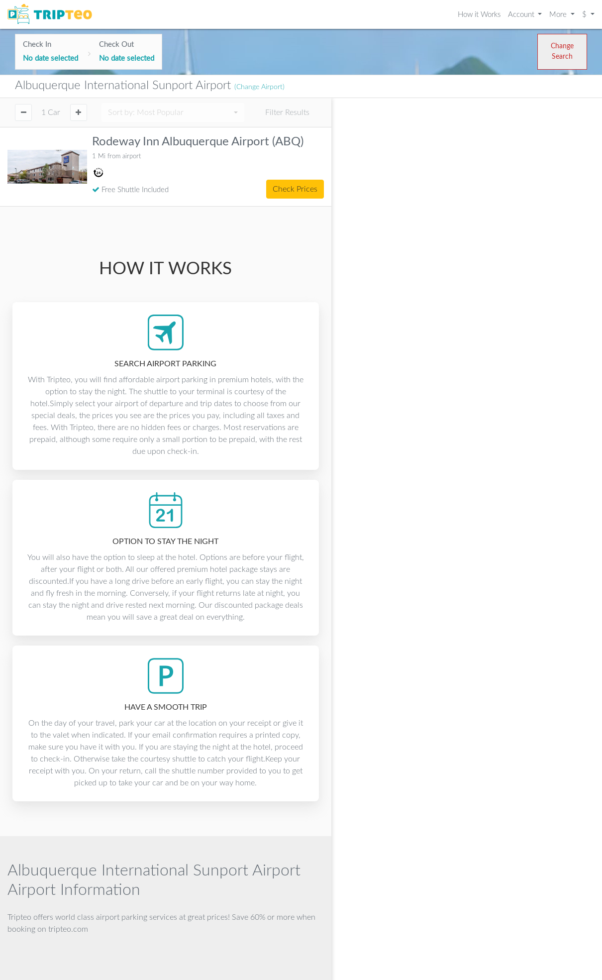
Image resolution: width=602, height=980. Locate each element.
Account (522, 14)
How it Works (479, 14)
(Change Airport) (259, 87)
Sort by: (146, 112)
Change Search (562, 51)
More (559, 14)
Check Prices (295, 189)
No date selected (50, 58)
